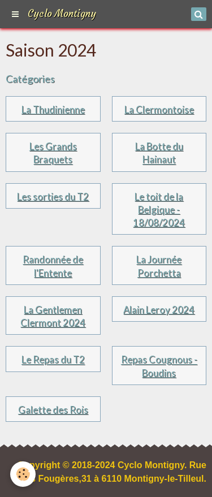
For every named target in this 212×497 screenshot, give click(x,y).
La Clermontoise (159, 109)
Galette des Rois (53, 410)
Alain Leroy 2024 (158, 310)
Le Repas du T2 (53, 360)
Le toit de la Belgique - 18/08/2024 (159, 209)
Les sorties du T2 (53, 196)
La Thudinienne (53, 109)
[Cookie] (23, 474)
